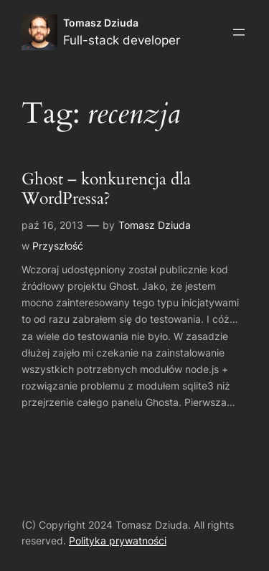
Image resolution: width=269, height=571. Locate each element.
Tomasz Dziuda (100, 22)
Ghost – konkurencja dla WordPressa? (106, 189)
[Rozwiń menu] (238, 32)
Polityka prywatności (117, 540)
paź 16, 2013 (52, 225)
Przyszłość (57, 246)
